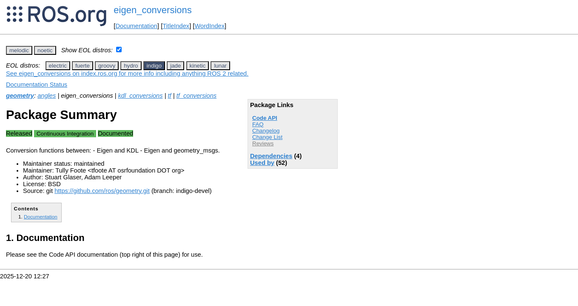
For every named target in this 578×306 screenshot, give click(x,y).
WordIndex (209, 26)
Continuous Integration (65, 133)
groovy (106, 65)
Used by (262, 162)
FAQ (258, 124)
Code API (264, 118)
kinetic (198, 65)
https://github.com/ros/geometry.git (102, 190)
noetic (45, 50)
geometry (20, 95)
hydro (131, 65)
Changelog (265, 131)
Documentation (136, 26)
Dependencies (271, 156)
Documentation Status (36, 84)
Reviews (262, 143)
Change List (267, 137)
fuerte (82, 65)
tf (169, 95)
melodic (19, 50)
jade (175, 65)
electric (58, 65)
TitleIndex (175, 26)
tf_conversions (197, 95)
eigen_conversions (152, 10)
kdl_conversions (140, 95)
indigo (154, 65)
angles (46, 95)
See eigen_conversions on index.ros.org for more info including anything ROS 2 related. (127, 73)
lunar (220, 65)
